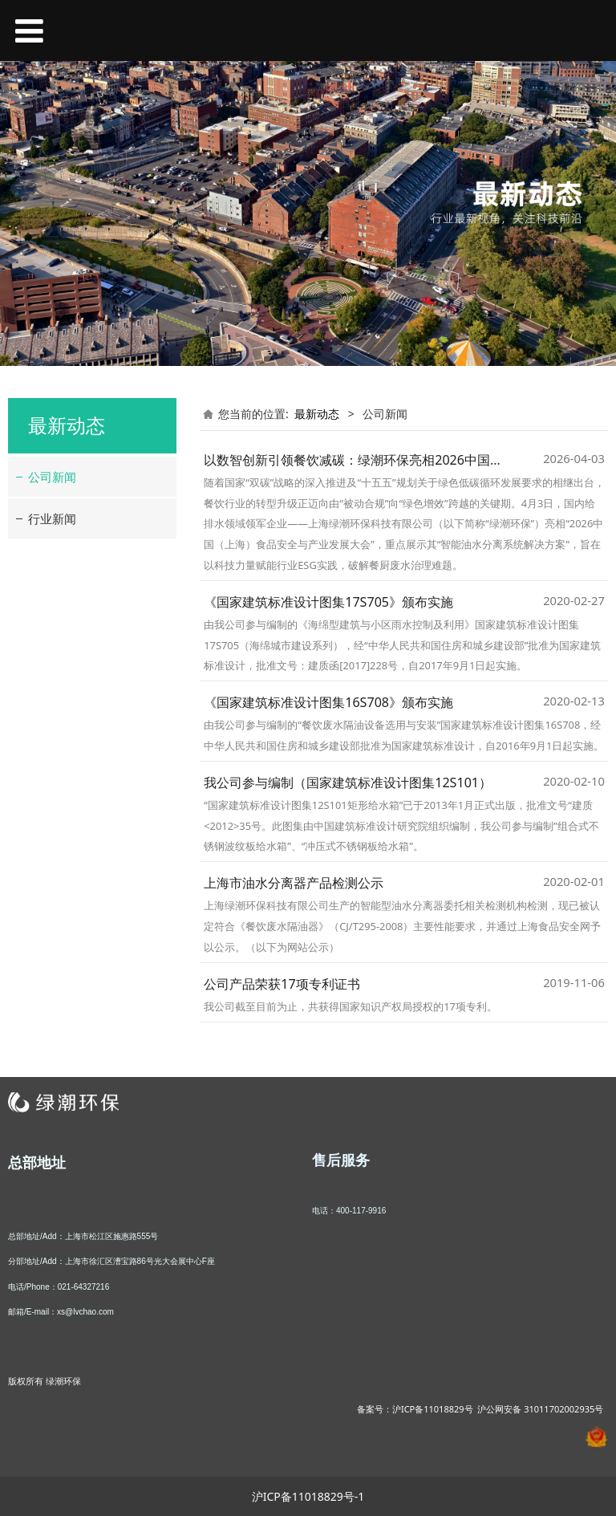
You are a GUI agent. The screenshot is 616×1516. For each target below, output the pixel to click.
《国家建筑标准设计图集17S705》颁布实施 (328, 602)
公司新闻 (52, 477)
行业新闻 (52, 518)
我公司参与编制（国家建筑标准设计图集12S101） (348, 782)
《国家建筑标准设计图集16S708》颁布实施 (328, 702)
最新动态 (316, 413)
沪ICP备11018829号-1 (308, 1496)
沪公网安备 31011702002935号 (540, 1409)
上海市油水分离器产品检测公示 (293, 883)
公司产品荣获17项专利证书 (281, 984)
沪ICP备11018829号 (432, 1409)
